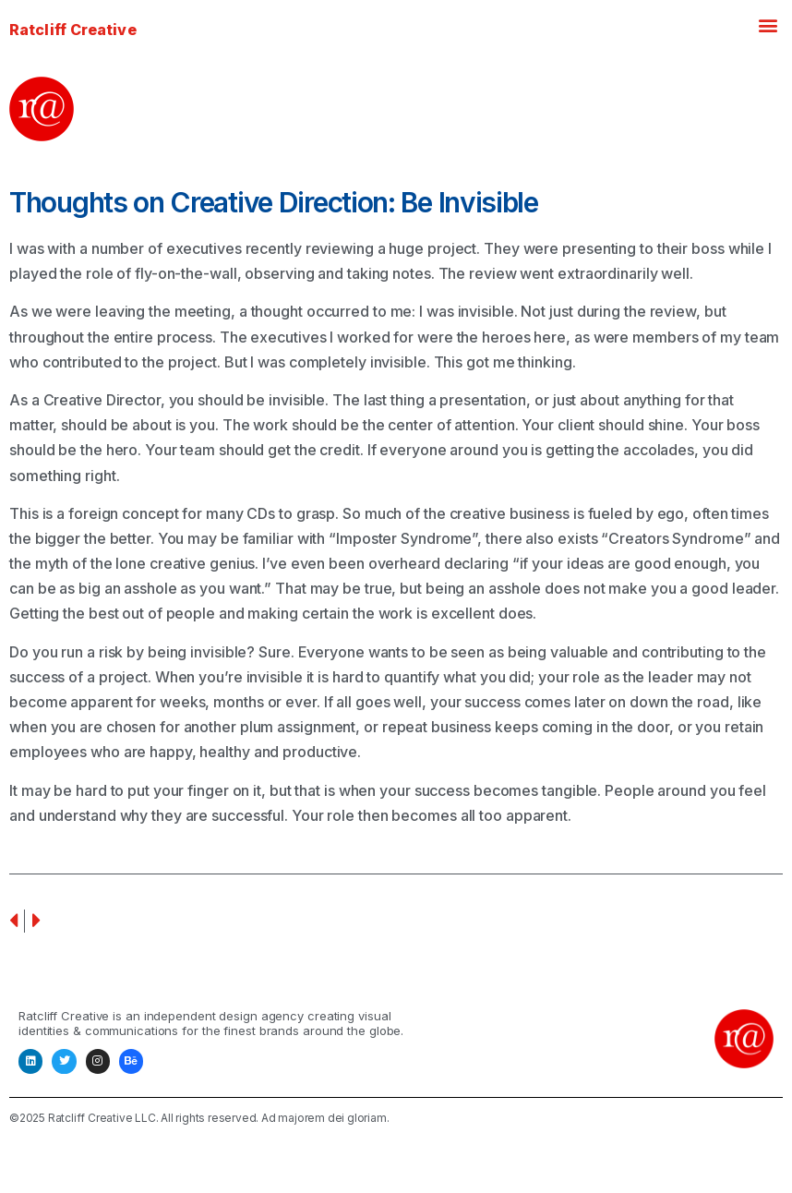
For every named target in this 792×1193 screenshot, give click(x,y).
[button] (767, 24)
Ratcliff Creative (73, 29)
